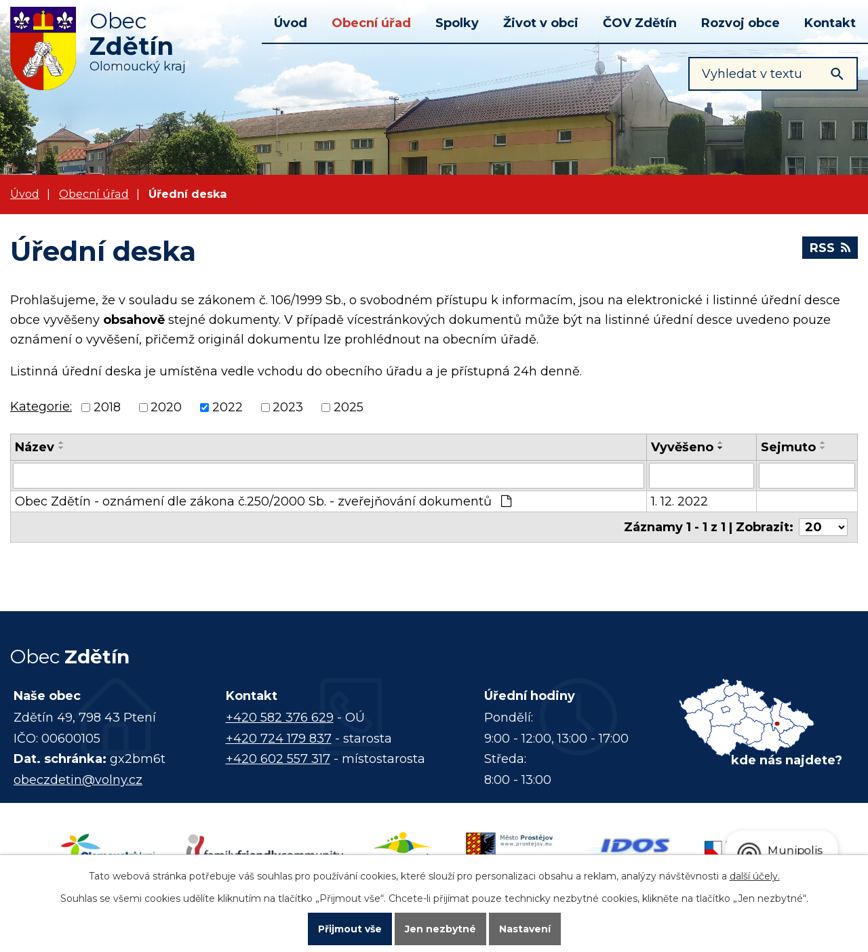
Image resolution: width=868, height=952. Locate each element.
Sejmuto (788, 447)
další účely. (755, 876)
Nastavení (525, 929)
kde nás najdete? (786, 760)
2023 (288, 407)
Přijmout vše (350, 929)
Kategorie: (41, 406)
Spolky (457, 23)
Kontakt (830, 23)
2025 (348, 407)
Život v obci (540, 23)
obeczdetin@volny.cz (78, 779)
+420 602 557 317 (278, 758)
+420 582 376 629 (280, 717)
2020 (166, 407)
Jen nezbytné (440, 929)
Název (34, 447)
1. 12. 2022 (679, 501)
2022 (227, 407)
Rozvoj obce (740, 23)
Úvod (290, 23)
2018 (107, 407)
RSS (830, 248)
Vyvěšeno (682, 447)
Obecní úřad (371, 23)
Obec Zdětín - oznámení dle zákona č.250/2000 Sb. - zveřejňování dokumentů (263, 501)
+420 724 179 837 (279, 738)
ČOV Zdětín (640, 23)
